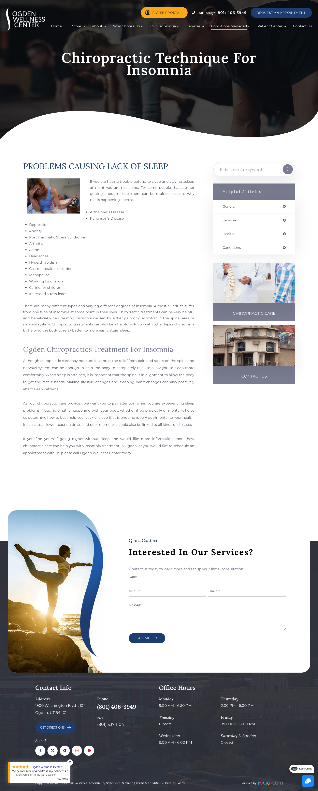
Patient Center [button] (270, 26)
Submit (144, 638)
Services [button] (193, 26)
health (228, 234)
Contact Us (302, 26)
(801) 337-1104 (110, 724)
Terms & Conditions (149, 783)
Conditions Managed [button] (229, 26)
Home (56, 26)
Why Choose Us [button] (126, 26)
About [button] (97, 26)
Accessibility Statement (104, 783)
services (229, 220)
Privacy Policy (175, 783)
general (229, 206)
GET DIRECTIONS (52, 727)
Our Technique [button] (163, 26)
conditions (232, 248)
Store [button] (76, 26)
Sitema (126, 783)
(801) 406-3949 (219, 13)
